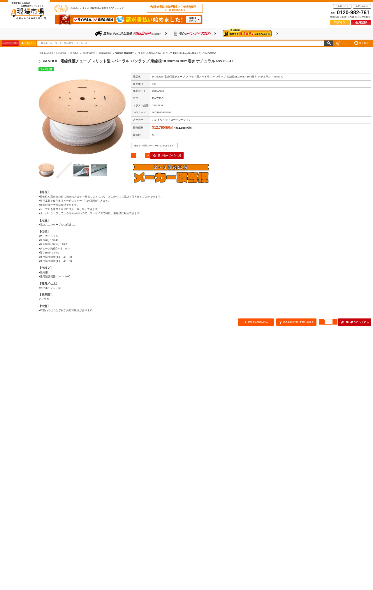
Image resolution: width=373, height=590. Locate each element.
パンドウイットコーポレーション (171, 119)
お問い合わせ (362, 6)
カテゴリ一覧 (10, 43)
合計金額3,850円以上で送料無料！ (175, 8)
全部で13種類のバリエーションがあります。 (154, 145)
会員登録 (361, 22)
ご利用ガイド (342, 6)
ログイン (340, 22)
